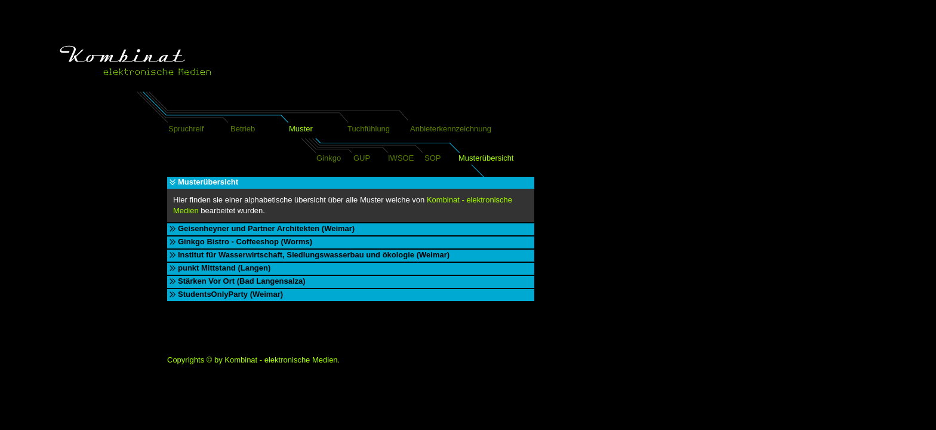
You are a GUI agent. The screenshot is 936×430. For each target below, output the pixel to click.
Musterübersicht (208, 181)
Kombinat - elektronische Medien (280, 359)
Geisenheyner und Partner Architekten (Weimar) (266, 228)
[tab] (350, 183)
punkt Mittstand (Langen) (224, 267)
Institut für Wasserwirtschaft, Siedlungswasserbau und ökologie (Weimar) (313, 254)
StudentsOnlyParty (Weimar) (230, 294)
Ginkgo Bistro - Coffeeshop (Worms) (245, 241)
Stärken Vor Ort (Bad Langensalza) (242, 281)
